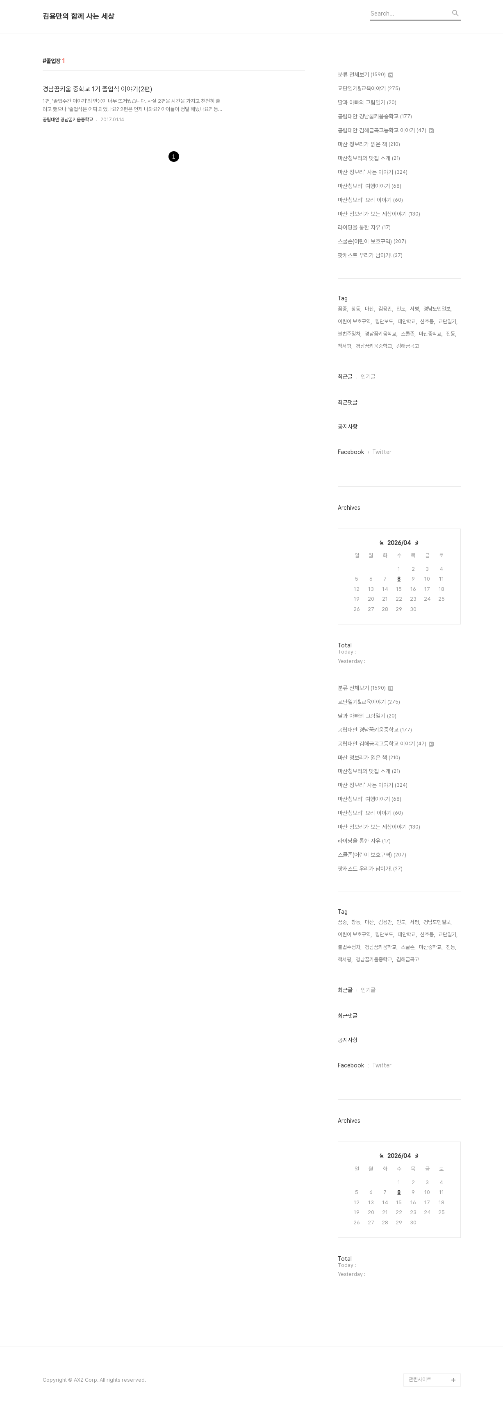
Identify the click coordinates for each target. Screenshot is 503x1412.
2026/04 (399, 543)
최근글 (345, 376)
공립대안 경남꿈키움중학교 (68, 120)
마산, (370, 309)
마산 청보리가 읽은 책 (369, 145)
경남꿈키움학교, (381, 334)
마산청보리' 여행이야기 (369, 186)
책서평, (345, 346)
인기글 (368, 376)
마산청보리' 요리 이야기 (370, 200)
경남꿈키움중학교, (374, 346)
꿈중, (343, 309)
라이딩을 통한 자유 (364, 228)
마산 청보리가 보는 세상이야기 (379, 214)
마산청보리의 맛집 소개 (369, 158)
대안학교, (407, 321)
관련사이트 (420, 1379)
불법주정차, (350, 334)
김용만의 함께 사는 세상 (78, 16)
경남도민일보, (437, 309)
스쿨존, (408, 334)
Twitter (381, 452)
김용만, (385, 309)
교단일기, (447, 321)
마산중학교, (431, 334)
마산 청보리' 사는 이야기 (372, 172)
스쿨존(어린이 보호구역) (372, 242)
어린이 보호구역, (355, 321)
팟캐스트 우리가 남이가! (370, 256)
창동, (356, 309)
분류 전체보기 (365, 75)
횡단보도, (384, 321)
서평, (415, 309)
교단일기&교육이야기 (369, 89)
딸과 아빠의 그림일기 (367, 103)
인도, (401, 309)
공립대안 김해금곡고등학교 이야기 (386, 131)
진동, (451, 334)
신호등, (427, 321)
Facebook (351, 452)
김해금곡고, (408, 346)
